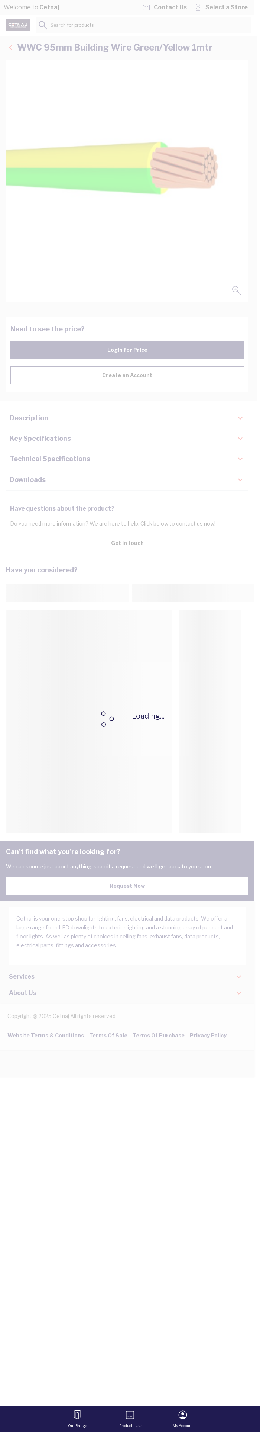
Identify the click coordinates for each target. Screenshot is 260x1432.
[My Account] (183, 1419)
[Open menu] (77, 1419)
